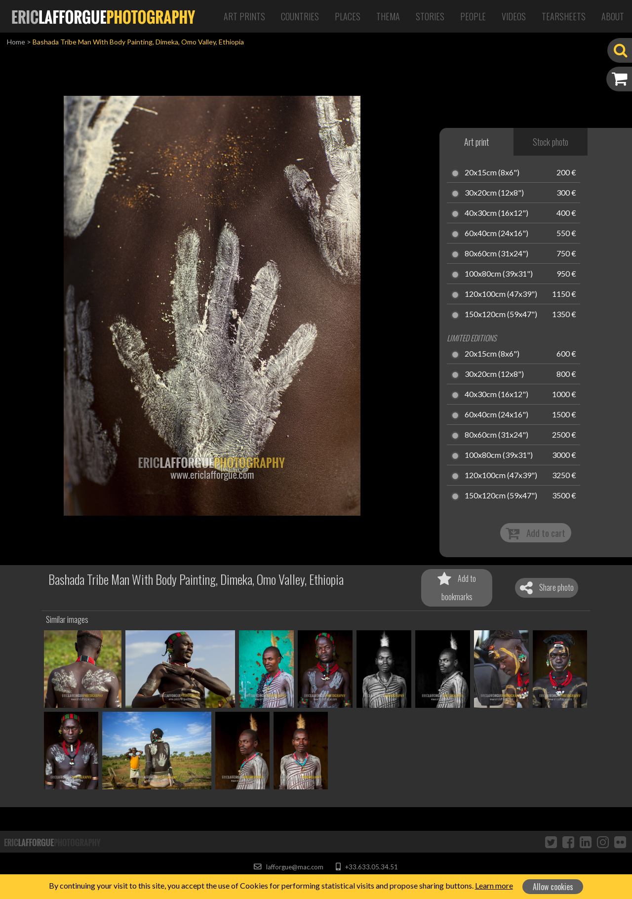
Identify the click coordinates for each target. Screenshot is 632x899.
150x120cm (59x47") (501, 315)
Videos (514, 16)
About (612, 16)
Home (16, 42)
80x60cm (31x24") (496, 254)
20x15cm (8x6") (492, 173)
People (473, 16)
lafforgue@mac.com (288, 867)
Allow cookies (553, 887)
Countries (300, 16)
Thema (388, 16)
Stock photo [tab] (550, 141)
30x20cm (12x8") (494, 193)
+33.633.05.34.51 (366, 867)
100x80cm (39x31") (499, 274)
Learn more (494, 885)
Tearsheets (564, 16)
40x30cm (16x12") (496, 213)
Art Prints (244, 16)
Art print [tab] (476, 141)
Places (347, 16)
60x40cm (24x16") (496, 234)
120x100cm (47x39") (501, 294)
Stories (430, 16)
